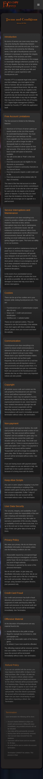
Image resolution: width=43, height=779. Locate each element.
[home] (10, 4)
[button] (38, 5)
